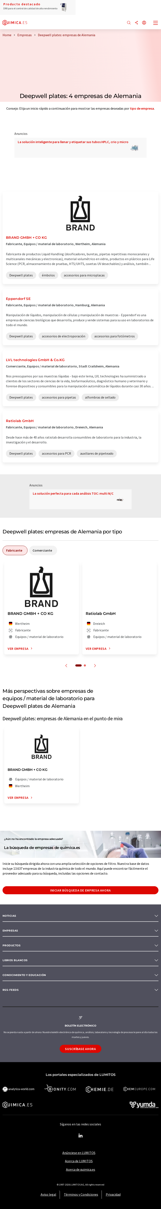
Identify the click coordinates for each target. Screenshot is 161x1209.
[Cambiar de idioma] (144, 23)
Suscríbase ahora (80, 1049)
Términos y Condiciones (81, 1194)
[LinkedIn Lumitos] (81, 1136)
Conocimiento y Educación (24, 975)
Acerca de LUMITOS (79, 1161)
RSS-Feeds (11, 989)
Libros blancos (15, 960)
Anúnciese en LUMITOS (78, 1153)
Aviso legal (48, 1194)
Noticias (9, 915)
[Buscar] (129, 23)
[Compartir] (136, 23)
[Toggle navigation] (155, 23)
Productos (12, 945)
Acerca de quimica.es (80, 1169)
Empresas (10, 930)
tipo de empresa (142, 108)
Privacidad (113, 1194)
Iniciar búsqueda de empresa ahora (80, 890)
